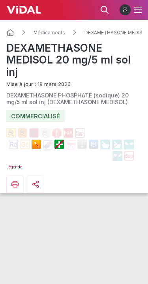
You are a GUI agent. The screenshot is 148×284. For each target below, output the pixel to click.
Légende (14, 166)
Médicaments (49, 33)
